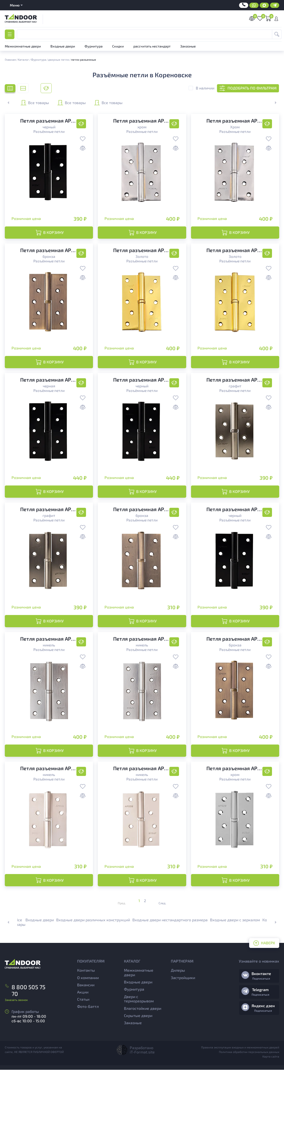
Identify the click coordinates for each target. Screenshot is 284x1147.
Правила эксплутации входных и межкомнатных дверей (240, 1124)
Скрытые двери (138, 1092)
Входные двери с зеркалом (235, 997)
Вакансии (85, 1062)
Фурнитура (134, 1066)
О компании (88, 1054)
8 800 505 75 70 (26, 1063)
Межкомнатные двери (138, 1049)
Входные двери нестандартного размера (170, 997)
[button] (273, 103)
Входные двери (39, 997)
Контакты (86, 1047)
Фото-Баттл (88, 1083)
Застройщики (183, 1054)
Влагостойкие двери (142, 1085)
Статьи (83, 1076)
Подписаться (261, 1055)
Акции (82, 1069)
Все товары (46, 103)
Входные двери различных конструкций (93, 997)
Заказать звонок (16, 1068)
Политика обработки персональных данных (249, 1129)
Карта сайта (270, 1133)
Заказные (133, 1100)
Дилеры (178, 1047)
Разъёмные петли (49, 131)
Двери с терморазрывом (139, 1076)
